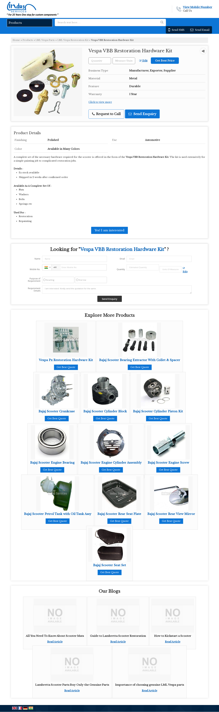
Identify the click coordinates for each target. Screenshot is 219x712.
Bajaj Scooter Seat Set (109, 565)
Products (15, 22)
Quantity (121, 269)
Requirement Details (34, 289)
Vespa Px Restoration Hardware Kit (66, 360)
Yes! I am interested (109, 230)
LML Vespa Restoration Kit (72, 40)
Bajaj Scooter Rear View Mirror (171, 514)
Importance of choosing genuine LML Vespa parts (149, 684)
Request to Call (106, 114)
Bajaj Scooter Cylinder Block (105, 411)
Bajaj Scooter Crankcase (56, 411)
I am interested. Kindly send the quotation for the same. (117, 289)
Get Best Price (165, 60)
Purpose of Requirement (34, 279)
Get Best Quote (66, 367)
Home (16, 40)
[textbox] (124, 60)
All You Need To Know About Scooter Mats (55, 635)
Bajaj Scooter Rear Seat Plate (119, 514)
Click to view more (100, 102)
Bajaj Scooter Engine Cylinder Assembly (111, 462)
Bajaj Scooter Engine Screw (168, 462)
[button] (197, 7)
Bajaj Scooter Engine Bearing (52, 462)
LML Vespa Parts (45, 40)
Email (122, 258)
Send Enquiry (142, 114)
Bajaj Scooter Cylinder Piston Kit (158, 411)
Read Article (55, 641)
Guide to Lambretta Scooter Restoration (118, 635)
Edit (143, 60)
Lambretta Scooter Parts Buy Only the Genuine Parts (72, 684)
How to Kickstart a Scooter (172, 635)
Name (37, 258)
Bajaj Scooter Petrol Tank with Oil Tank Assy (57, 514)
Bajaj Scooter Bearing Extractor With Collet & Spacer (139, 360)
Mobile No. (35, 269)
